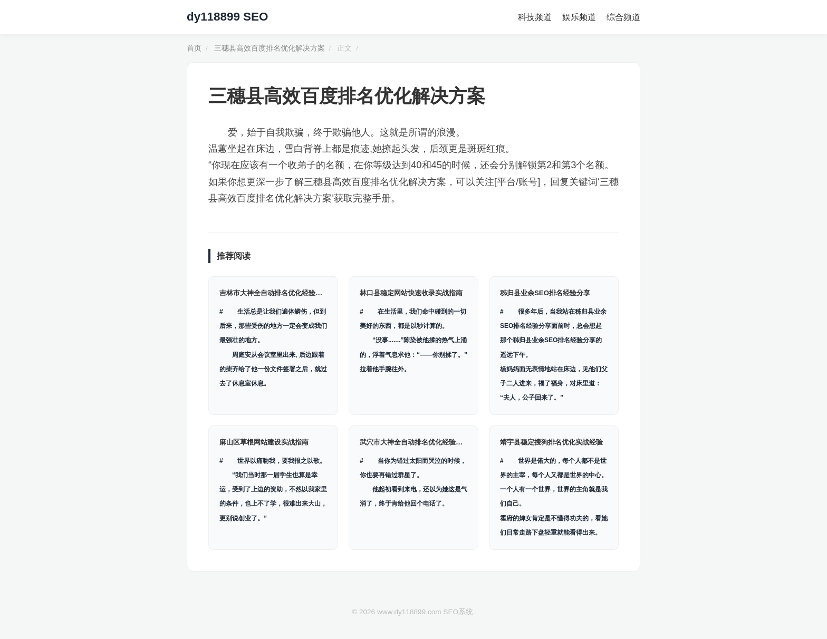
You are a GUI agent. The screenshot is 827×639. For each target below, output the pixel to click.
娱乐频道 (579, 17)
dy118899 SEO (227, 16)
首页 (194, 48)
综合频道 (623, 17)
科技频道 (535, 17)
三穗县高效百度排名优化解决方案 (269, 48)
